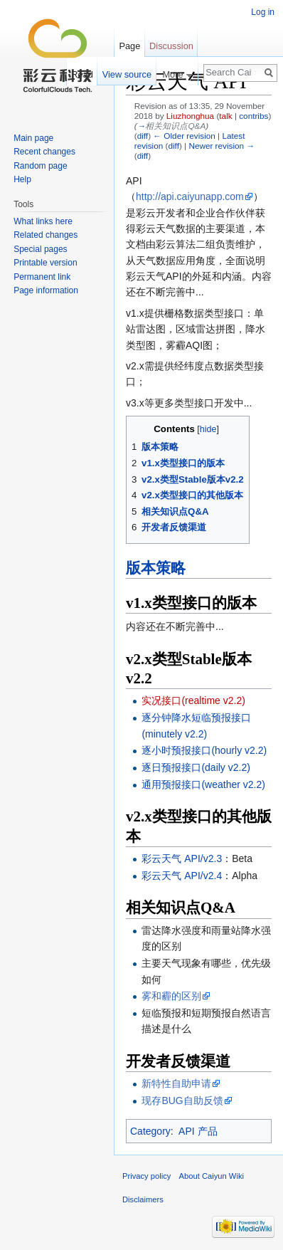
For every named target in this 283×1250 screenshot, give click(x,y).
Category (150, 1131)
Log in (262, 12)
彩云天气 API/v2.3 (182, 858)
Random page (40, 166)
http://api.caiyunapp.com (190, 196)
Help (22, 179)
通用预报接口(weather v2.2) (203, 784)
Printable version (45, 263)
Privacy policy (146, 1176)
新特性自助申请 (176, 1083)
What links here (43, 221)
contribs (253, 115)
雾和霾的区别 (171, 996)
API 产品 (197, 1131)
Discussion (171, 46)
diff (142, 135)
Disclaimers (143, 1199)
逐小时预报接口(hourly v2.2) (204, 750)
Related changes (46, 235)
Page (129, 46)
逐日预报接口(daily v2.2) (196, 767)
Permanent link (42, 277)
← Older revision (184, 135)
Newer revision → (221, 145)
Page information (46, 290)
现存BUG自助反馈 (182, 1100)
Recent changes (44, 152)
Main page (33, 138)
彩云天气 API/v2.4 (182, 875)
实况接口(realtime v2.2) (193, 700)
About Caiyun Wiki (211, 1176)
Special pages (40, 249)
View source (126, 74)
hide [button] (208, 429)
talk (225, 115)
